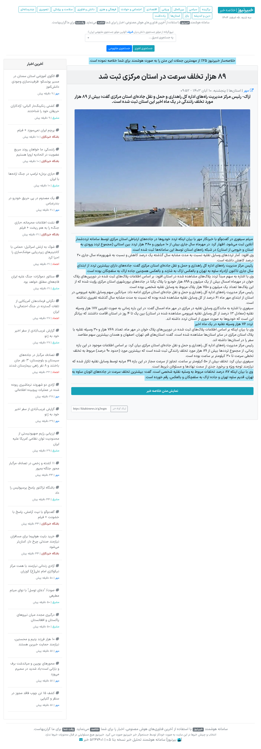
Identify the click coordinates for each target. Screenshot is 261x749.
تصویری (44, 9)
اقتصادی (151, 9)
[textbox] (131, 37)
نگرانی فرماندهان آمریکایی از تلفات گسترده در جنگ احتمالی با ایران (36, 306)
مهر (248, 90)
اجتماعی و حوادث (131, 9)
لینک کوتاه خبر (119, 408)
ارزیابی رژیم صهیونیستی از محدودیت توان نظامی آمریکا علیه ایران (36, 439)
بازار (187, 16)
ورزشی (165, 9)
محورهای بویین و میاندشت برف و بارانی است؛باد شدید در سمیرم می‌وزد (34, 669)
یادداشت (160, 16)
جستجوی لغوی (144, 48)
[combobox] (130, 38)
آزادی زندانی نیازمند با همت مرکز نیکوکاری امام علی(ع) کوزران (34, 568)
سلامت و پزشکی (62, 9)
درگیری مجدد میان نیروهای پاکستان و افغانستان (38, 617)
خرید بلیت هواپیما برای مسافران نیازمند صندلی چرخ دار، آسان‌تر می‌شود (34, 542)
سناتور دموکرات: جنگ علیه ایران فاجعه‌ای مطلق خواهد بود (35, 279)
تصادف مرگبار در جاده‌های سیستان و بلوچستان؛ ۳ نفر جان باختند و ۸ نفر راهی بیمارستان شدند (34, 360)
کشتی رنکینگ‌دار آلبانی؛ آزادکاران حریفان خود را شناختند (35, 108)
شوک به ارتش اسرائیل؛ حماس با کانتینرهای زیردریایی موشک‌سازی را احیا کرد (35, 252)
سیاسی (193, 9)
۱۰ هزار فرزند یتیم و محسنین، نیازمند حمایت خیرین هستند (36, 642)
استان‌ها (175, 16)
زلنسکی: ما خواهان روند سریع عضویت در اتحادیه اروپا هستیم (36, 152)
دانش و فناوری (86, 9)
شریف (130, 32)
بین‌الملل (179, 9)
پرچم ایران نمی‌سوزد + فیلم (36, 130)
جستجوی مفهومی (119, 48)
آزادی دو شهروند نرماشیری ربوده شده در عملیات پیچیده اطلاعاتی (35, 387)
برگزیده (206, 9)
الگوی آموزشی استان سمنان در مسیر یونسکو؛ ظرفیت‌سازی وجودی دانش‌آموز (35, 81)
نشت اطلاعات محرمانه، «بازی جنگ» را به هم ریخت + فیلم (37, 225)
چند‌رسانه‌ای (27, 9)
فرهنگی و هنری (107, 9)
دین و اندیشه (202, 16)
